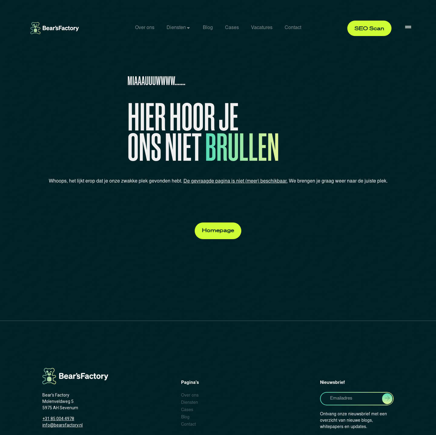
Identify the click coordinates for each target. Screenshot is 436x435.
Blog (208, 27)
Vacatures (261, 27)
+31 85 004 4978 (58, 418)
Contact (293, 27)
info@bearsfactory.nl (62, 425)
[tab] (144, 28)
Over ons (144, 27)
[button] (369, 28)
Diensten (176, 27)
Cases (232, 27)
